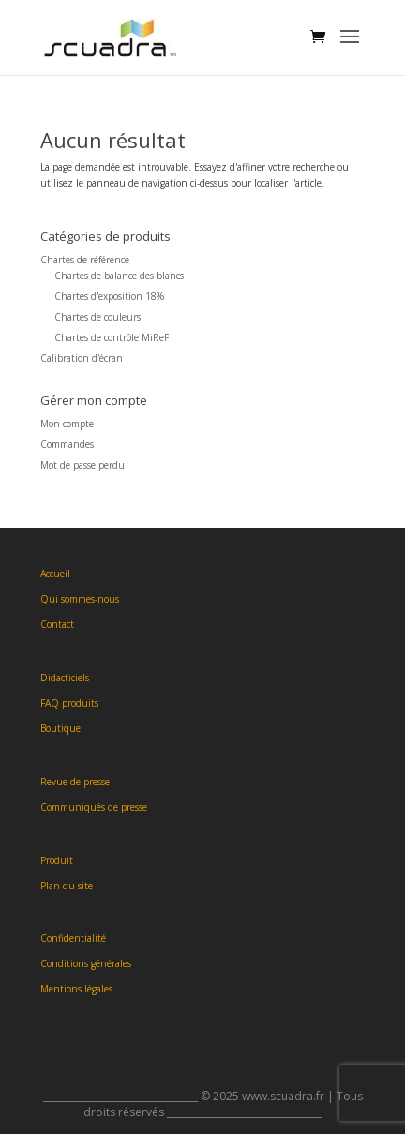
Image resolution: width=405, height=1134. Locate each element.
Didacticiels (64, 677)
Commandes (67, 444)
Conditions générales (85, 963)
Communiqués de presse (93, 806)
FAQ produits (69, 702)
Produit (56, 860)
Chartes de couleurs (97, 316)
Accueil (55, 573)
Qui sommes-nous (79, 598)
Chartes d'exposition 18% (109, 296)
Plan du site (66, 885)
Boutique (60, 728)
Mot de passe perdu (82, 464)
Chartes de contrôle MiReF (111, 337)
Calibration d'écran (81, 358)
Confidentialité (73, 938)
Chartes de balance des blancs (119, 275)
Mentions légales (76, 988)
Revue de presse (75, 781)
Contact (57, 624)
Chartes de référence (84, 259)
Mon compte (67, 423)
